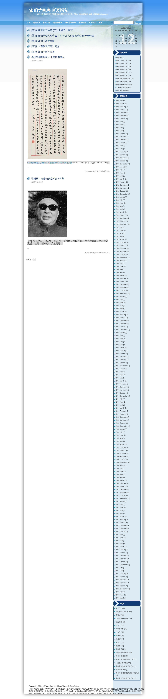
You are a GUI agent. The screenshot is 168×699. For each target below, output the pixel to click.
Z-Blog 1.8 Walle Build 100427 (48, 686)
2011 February (122, 574)
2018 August (121, 333)
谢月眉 (120, 639)
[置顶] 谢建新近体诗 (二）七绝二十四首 (52, 30)
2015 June (121, 435)
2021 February (122, 242)
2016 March (121, 408)
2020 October (122, 254)
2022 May (120, 206)
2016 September (123, 396)
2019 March (121, 312)
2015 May (120, 438)
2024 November (122, 140)
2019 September (123, 293)
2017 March (121, 381)
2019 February (122, 315)
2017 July (120, 372)
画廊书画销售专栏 (124, 84)
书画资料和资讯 (123, 81)
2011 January (122, 577)
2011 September (123, 565)
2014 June (121, 471)
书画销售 (82, 23)
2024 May (120, 149)
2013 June (121, 507)
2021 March (121, 239)
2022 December (122, 185)
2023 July (120, 170)
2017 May (120, 378)
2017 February (122, 384)
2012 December (122, 526)
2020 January (122, 281)
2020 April (120, 272)
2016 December (122, 387)
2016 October (122, 393)
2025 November (122, 116)
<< (122, 28)
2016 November (122, 390)
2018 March (121, 348)
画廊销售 (120, 622)
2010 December (122, 580)
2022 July (120, 200)
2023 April (120, 176)
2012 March (121, 547)
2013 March (121, 517)
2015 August (121, 429)
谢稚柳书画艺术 (123, 66)
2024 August (121, 143)
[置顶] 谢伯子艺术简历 (43, 51)
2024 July (120, 146)
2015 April (120, 441)
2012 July (120, 535)
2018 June (121, 339)
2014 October (122, 459)
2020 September (123, 257)
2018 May (120, 342)
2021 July (120, 227)
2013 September (123, 498)
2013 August (121, 501)
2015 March (121, 444)
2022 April (120, 209)
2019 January (122, 318)
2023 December (122, 158)
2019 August (121, 296)
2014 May (120, 474)
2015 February (122, 447)
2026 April (120, 101)
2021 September (123, 224)
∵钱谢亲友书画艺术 (124, 663)
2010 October (122, 586)
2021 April (120, 236)
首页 (28, 23)
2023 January (122, 182)
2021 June (121, 230)
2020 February (122, 278)
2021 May (120, 233)
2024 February (122, 152)
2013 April (120, 513)
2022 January (122, 215)
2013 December (122, 489)
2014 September (123, 462)
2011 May (120, 568)
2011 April (120, 571)
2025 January (122, 134)
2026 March (121, 104)
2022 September (123, 194)
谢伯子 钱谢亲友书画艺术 (126, 659)
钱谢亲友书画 (70, 23)
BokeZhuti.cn (74, 686)
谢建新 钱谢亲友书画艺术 (126, 666)
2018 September (123, 330)
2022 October (122, 191)
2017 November (122, 360)
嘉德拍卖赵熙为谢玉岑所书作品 (48, 57)
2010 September (123, 589)
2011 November (122, 559)
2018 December (122, 321)
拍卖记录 (46, 23)
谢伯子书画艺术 (123, 72)
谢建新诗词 (121, 649)
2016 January (122, 414)
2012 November (122, 529)
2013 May (120, 510)
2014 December (122, 453)
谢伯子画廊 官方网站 (48, 9)
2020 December (122, 248)
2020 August (121, 260)
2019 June (121, 303)
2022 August (121, 197)
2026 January (122, 110)
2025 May (120, 128)
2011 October (122, 562)
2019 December (122, 284)
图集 (100, 23)
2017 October (122, 363)
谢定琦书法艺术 (123, 75)
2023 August (121, 167)
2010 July (120, 592)
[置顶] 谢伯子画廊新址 (43, 41)
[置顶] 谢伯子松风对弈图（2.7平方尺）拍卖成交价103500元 (62, 35)
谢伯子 (120, 608)
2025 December (122, 113)
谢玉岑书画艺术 (123, 63)
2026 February (122, 107)
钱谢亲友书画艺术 (124, 612)
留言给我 (92, 23)
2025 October (122, 119)
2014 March (121, 480)
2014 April (120, 477)
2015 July (120, 432)
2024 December (122, 137)
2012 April (120, 544)
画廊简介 (120, 57)
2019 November (122, 287)
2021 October (122, 221)
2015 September (123, 426)
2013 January (122, 523)
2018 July (120, 336)
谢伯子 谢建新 (122, 656)
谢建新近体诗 (122, 90)
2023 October (122, 161)
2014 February (122, 483)
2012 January (122, 553)
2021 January (122, 245)
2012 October (122, 532)
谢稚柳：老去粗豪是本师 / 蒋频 (47, 178)
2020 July (120, 263)
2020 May (120, 269)
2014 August (121, 465)
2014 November (122, 456)
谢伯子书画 (57, 23)
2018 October (122, 327)
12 (123, 38)
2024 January (122, 155)
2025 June (121, 125)
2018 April (120, 345)
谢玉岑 (120, 615)
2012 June (121, 538)
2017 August (121, 369)
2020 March (121, 275)
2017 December (122, 357)
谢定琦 (120, 642)
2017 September (123, 366)
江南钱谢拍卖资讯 (124, 87)
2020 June (121, 266)
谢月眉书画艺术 (123, 69)
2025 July (120, 122)
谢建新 (120, 646)
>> (130, 28)
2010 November (122, 583)
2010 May (121, 598)
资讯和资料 (121, 629)
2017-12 (126, 28)
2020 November (122, 251)
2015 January (122, 450)
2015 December (122, 417)
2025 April (120, 131)
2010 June (121, 595)
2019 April (120, 309)
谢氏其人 (36, 23)
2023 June (121, 173)
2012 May (120, 541)
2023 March (121, 179)
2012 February (122, 550)
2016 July (120, 399)
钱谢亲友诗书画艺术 (125, 78)
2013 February (122, 520)
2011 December (122, 556)
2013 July (120, 504)
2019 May (120, 306)
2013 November (122, 492)
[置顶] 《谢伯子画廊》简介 (45, 46)
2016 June (121, 402)
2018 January (122, 354)
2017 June (121, 375)
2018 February (122, 351)
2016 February (122, 411)
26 (123, 44)
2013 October (122, 495)
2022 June (121, 203)
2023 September (123, 164)
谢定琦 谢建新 (122, 670)
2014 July (120, 468)
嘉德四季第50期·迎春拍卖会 (60, 163)
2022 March (121, 212)
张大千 (120, 632)
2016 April (120, 405)
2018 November (122, 324)
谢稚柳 (120, 635)
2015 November (122, 420)
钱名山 (120, 625)
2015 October (122, 423)
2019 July (120, 299)
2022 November (122, 188)
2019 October (122, 290)
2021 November (122, 218)
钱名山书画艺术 (123, 60)
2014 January (122, 486)
